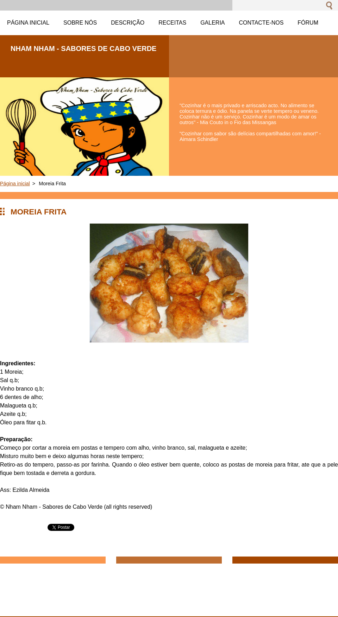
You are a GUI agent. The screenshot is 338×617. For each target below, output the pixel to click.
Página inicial (15, 183)
